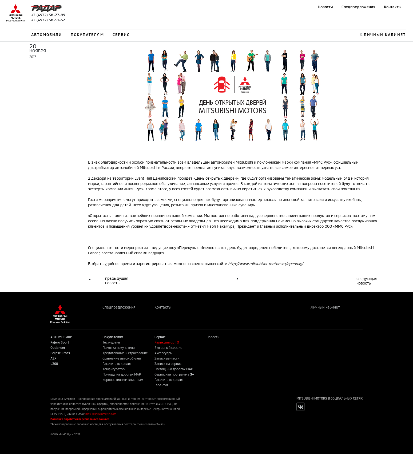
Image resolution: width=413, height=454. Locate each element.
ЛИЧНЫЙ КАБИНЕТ (385, 34)
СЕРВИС (121, 34)
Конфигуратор (113, 369)
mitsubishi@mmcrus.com (100, 414)
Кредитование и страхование (125, 353)
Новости (325, 7)
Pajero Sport (59, 342)
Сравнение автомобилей (121, 358)
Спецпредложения (358, 7)
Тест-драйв (111, 342)
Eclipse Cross (60, 353)
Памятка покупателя (118, 347)
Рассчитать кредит (117, 363)
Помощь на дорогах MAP (121, 374)
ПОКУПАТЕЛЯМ (87, 34)
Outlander (57, 347)
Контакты (393, 7)
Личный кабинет (325, 307)
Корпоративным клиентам (122, 379)
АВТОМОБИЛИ (46, 34)
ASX (53, 358)
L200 (54, 363)
